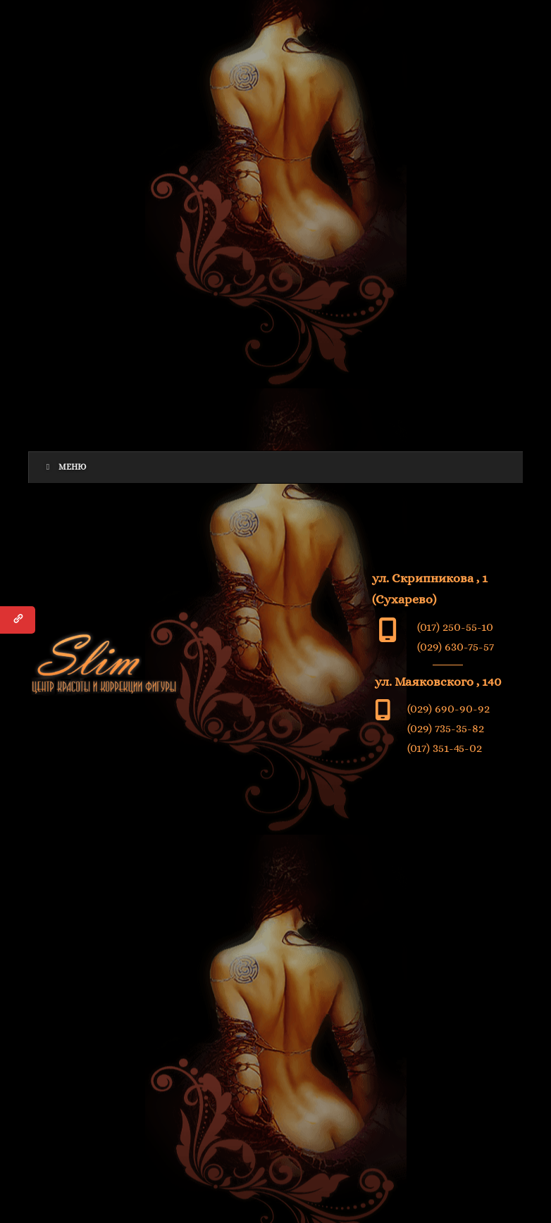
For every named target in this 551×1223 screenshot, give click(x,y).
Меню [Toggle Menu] (64, 467)
